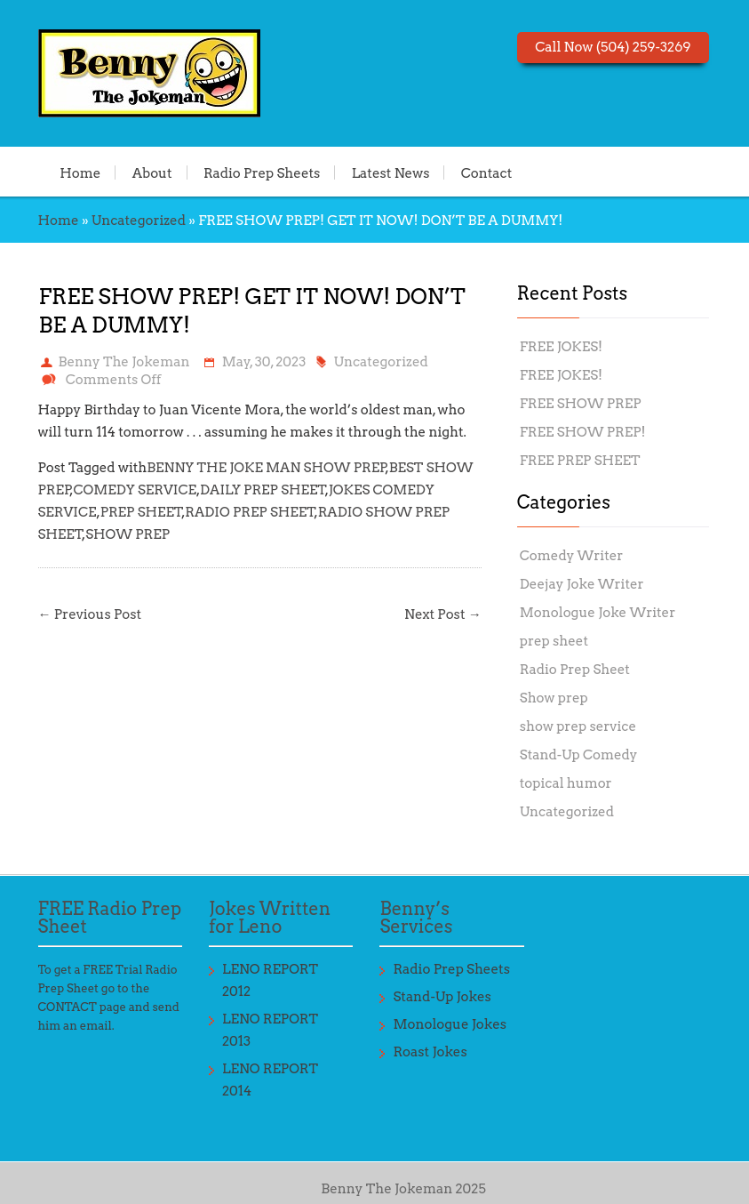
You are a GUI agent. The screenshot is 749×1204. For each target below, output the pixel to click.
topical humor (566, 783)
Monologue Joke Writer (597, 613)
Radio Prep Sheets (261, 173)
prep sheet (554, 641)
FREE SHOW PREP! (583, 432)
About (152, 173)
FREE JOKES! (561, 347)
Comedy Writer (572, 556)
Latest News (391, 173)
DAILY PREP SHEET (263, 490)
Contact (487, 173)
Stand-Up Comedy (579, 755)
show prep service (578, 726)
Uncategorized (139, 221)
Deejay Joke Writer (582, 584)
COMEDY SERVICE (135, 490)
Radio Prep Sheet (575, 670)
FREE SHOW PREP (580, 404)
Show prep (554, 698)
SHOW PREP (127, 534)
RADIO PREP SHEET (250, 512)
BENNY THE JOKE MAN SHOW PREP (266, 468)
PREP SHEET (141, 512)
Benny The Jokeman (124, 362)
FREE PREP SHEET (580, 461)
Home (80, 173)
